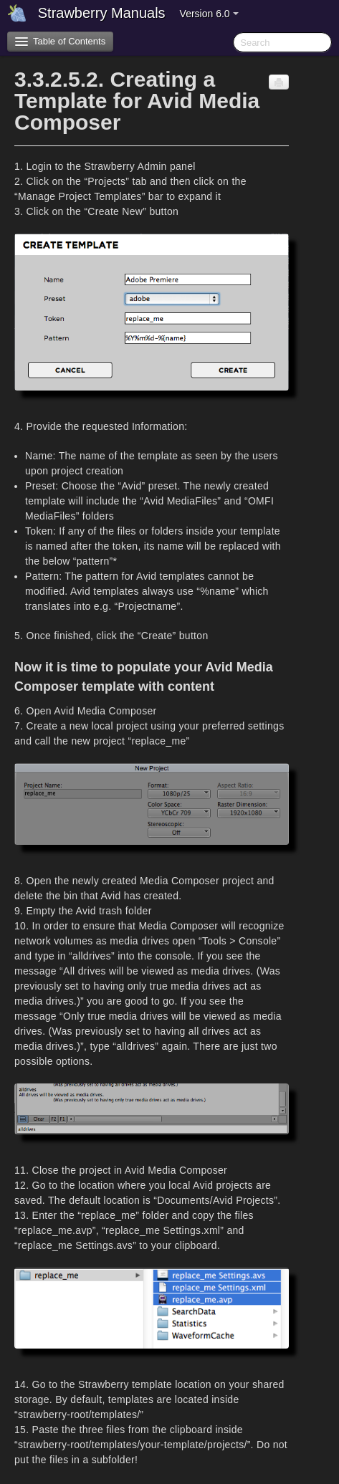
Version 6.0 (209, 13)
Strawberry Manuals (102, 13)
